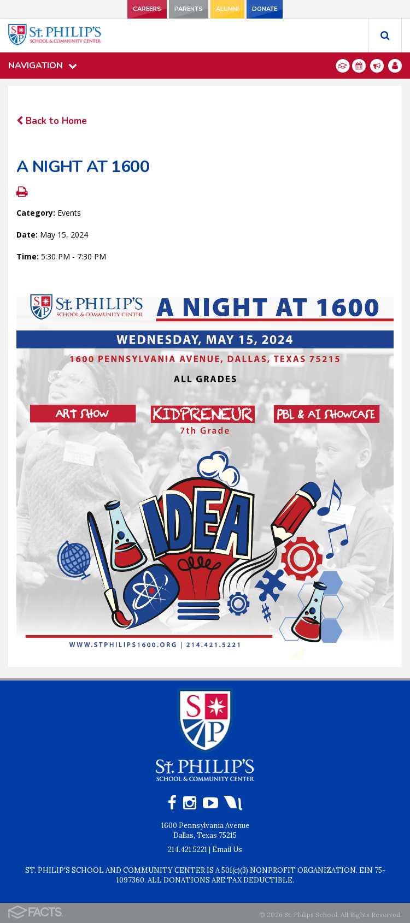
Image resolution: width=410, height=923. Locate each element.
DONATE (264, 9)
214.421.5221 (187, 849)
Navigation (42, 66)
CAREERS (147, 9)
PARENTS (188, 9)
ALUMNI (227, 9)
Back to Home (51, 121)
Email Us (227, 849)
